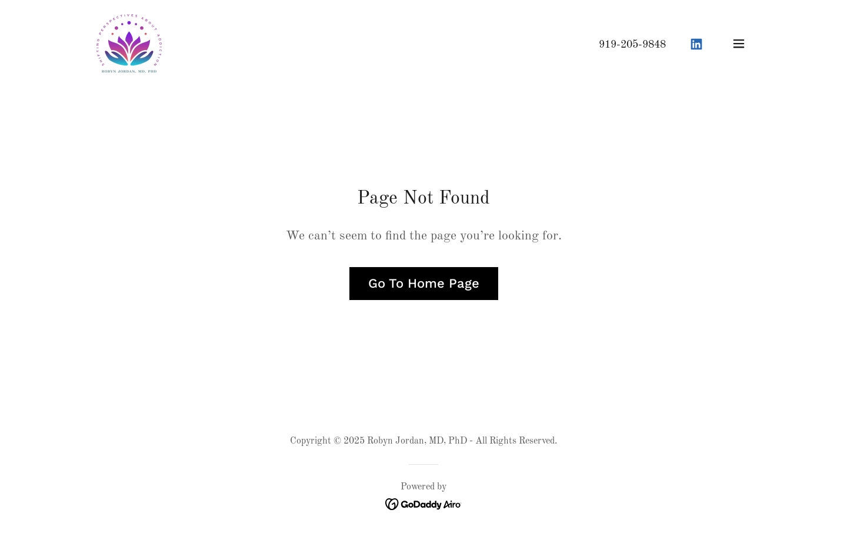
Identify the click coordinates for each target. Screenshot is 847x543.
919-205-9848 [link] (632, 44)
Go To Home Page (423, 283)
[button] (739, 43)
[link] (129, 43)
